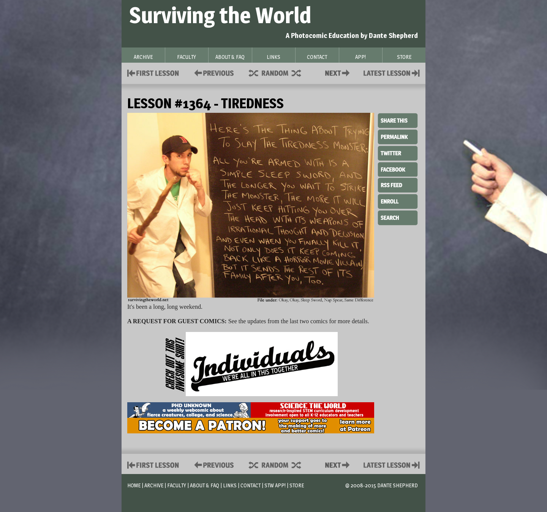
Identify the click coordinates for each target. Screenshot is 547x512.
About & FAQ (204, 485)
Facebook (398, 169)
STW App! (275, 485)
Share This (398, 121)
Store (296, 485)
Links (230, 485)
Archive (153, 485)
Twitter (398, 153)
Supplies (280, 72)
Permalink (398, 137)
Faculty (176, 485)
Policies (212, 72)
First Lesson (153, 72)
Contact (339, 72)
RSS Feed (398, 185)
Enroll (398, 201)
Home (134, 485)
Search (398, 217)
